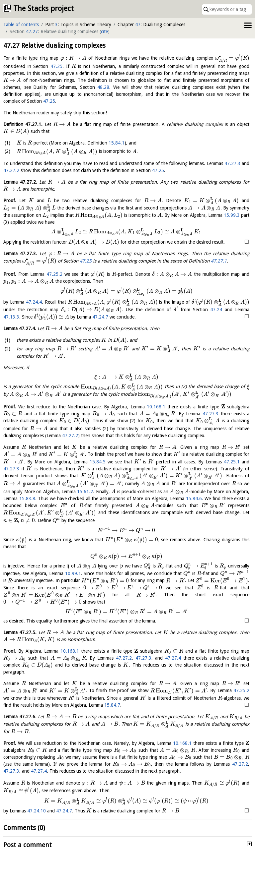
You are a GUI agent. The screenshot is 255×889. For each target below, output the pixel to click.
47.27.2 (11, 170)
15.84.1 (117, 143)
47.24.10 (36, 815)
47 (137, 24)
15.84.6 (194, 498)
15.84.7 (173, 704)
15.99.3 (232, 215)
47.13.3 (11, 317)
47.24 (216, 309)
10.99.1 (73, 573)
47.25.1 (232, 461)
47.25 (56, 66)
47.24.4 (34, 302)
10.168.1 (156, 406)
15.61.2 (85, 491)
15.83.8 (27, 498)
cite (104, 31)
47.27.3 (232, 163)
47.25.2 (54, 274)
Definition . (22, 124)
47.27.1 (219, 261)
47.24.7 (100, 317)
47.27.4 (173, 658)
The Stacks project (43, 8)
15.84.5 (98, 461)
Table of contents (21, 24)
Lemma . (20, 182)
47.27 (32, 31)
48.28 (103, 87)
